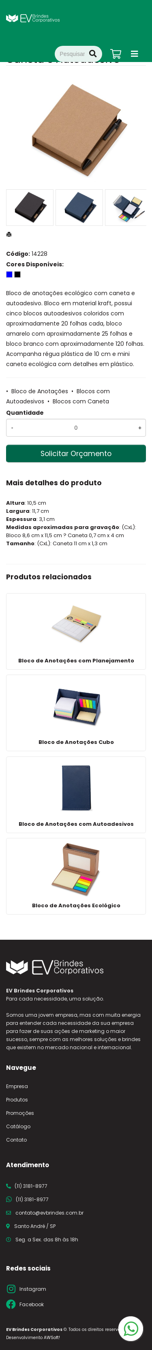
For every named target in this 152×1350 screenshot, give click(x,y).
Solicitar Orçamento (76, 454)
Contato (16, 1139)
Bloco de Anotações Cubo (76, 742)
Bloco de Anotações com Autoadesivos (76, 824)
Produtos (17, 1099)
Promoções (20, 1113)
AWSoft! (52, 1338)
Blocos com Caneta (81, 401)
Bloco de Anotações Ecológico (76, 905)
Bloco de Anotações (39, 391)
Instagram (32, 1289)
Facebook (31, 1304)
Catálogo (18, 1126)
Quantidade (25, 413)
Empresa (17, 1086)
